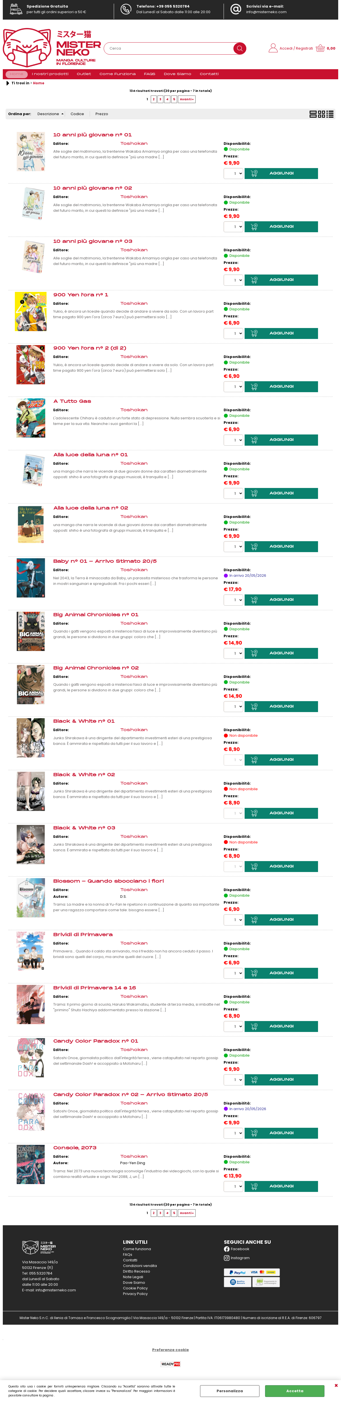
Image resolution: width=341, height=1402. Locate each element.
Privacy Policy (135, 1298)
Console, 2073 (74, 1152)
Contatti (209, 76)
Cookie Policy (135, 1292)
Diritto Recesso (136, 1275)
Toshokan (134, 147)
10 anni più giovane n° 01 (92, 138)
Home (17, 76)
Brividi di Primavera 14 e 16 (94, 992)
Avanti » (187, 102)
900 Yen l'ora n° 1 (80, 298)
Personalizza (230, 1391)
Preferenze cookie (170, 1354)
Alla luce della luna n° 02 (90, 512)
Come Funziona (117, 76)
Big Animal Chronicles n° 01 (95, 618)
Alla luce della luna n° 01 (90, 458)
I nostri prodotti (50, 76)
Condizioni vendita (140, 1270)
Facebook (236, 1253)
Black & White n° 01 (84, 725)
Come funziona (137, 1253)
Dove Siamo (177, 76)
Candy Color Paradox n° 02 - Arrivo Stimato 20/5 (130, 1099)
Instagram (237, 1262)
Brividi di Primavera (83, 938)
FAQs (127, 1259)
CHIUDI (336, 1386)
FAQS (150, 76)
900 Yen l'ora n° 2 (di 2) (89, 352)
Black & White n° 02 (84, 778)
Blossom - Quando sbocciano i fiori (108, 885)
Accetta (294, 1391)
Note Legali (133, 1281)
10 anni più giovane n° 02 (92, 191)
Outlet (84, 76)
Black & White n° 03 (84, 832)
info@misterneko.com (266, 12)
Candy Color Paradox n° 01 (95, 1045)
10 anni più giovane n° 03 (92, 245)
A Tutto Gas (72, 405)
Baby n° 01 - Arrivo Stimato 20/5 (105, 565)
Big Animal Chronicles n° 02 (96, 672)
